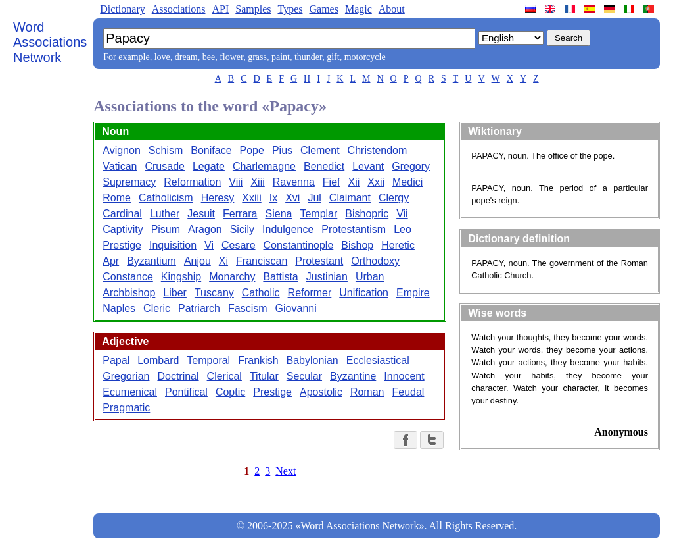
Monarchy (232, 276)
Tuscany (214, 292)
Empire (413, 292)
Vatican (120, 166)
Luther (164, 213)
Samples (253, 8)
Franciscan (261, 261)
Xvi (292, 197)
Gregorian (126, 376)
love (162, 57)
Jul (314, 197)
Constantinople (299, 245)
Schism (166, 150)
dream (186, 57)
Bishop (357, 245)
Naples (119, 308)
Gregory (411, 166)
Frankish (258, 360)
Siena (279, 213)
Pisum (165, 229)
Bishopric (366, 213)
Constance (128, 276)
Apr (111, 261)
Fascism (247, 308)
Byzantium (151, 261)
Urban (370, 276)
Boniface (211, 150)
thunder (308, 57)
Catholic (261, 292)
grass (257, 57)
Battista (280, 276)
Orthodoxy (375, 261)
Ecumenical (130, 392)
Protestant (319, 261)
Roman (367, 392)
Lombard (158, 360)
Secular (304, 376)
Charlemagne (264, 166)
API (220, 8)
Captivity (123, 229)
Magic (358, 8)
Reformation (192, 182)
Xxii (375, 182)
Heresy (218, 197)
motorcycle (365, 57)
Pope (252, 150)
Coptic (230, 392)
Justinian (327, 276)
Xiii (257, 182)
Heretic (398, 245)
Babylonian (312, 360)
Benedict (324, 166)
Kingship (181, 276)
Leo (402, 229)
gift (333, 57)
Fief (331, 182)
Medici (407, 182)
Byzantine (353, 376)
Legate (209, 166)
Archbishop (129, 292)
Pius (282, 150)
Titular (264, 376)
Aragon (205, 229)
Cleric (156, 308)
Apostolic (321, 392)
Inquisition (173, 245)
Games (323, 8)
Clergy (394, 197)
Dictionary (122, 8)
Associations (179, 8)
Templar (318, 213)
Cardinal (122, 213)
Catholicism (166, 197)
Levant (368, 166)
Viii (236, 182)
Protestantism (353, 229)
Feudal (408, 392)
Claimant (350, 197)
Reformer (310, 292)
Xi (223, 261)
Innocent (404, 376)
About (392, 8)
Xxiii (251, 197)
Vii (402, 213)
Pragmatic (126, 407)
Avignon (122, 150)
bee (208, 57)
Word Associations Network (50, 42)
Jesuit (201, 213)
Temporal (208, 360)
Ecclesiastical (377, 360)
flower (231, 57)
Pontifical (186, 392)
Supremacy (129, 182)
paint (280, 57)
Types (289, 8)
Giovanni (296, 308)
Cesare (238, 245)
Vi (209, 245)
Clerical (224, 376)
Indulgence (287, 229)
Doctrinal (177, 376)
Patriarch (199, 308)
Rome (117, 197)
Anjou (197, 261)
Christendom (377, 150)
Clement (320, 150)
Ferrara (240, 213)
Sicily (242, 229)
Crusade (164, 166)
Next (285, 471)
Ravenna (294, 182)
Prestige (122, 245)
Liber (175, 292)
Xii (354, 182)
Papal (116, 360)
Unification (363, 292)
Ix (273, 197)
